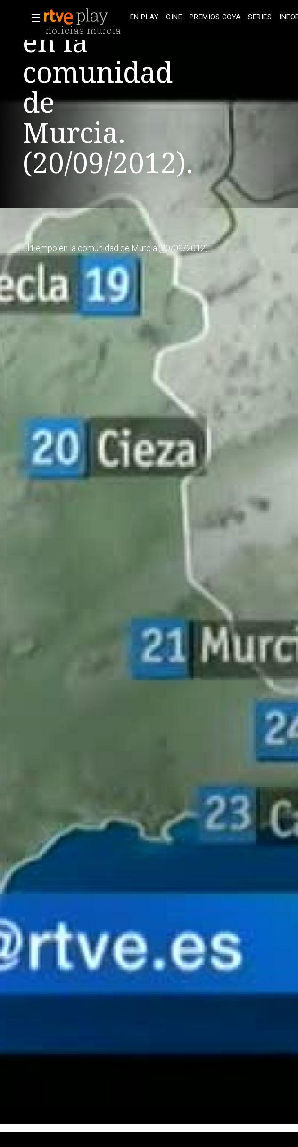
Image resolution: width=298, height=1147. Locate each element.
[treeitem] (144, 17)
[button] (33, 18)
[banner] (84, 17)
